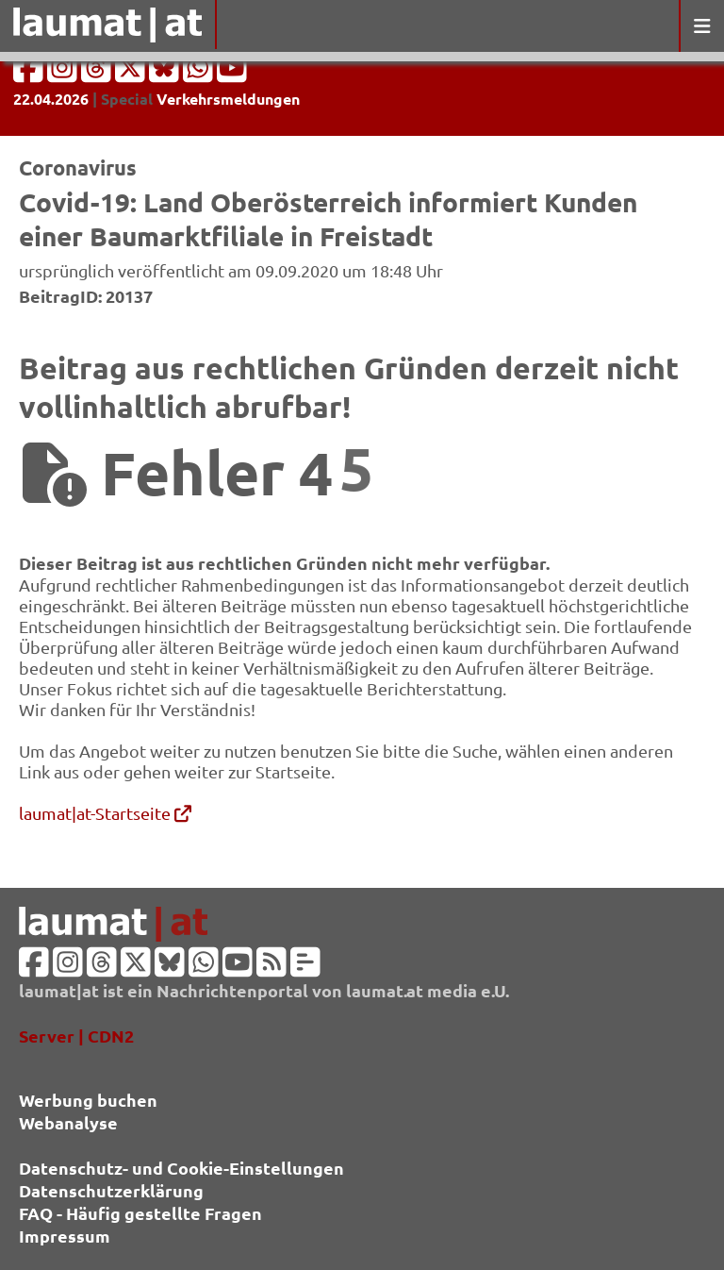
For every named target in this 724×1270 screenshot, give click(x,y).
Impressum (64, 1235)
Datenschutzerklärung (111, 1190)
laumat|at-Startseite (105, 813)
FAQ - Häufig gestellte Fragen (140, 1213)
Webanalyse (68, 1122)
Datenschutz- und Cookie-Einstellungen (181, 1167)
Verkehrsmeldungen (228, 99)
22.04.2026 (51, 99)
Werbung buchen (88, 1100)
